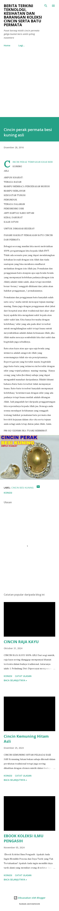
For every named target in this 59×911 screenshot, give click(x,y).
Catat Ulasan (23, 676)
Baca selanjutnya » (15, 680)
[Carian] (46, 6)
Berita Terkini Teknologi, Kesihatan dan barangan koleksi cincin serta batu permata (23, 15)
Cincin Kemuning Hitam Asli (26, 739)
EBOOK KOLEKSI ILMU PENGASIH (23, 838)
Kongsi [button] (8, 492)
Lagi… (21, 45)
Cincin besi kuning (22, 487)
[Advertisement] (29, 85)
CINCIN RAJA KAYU (21, 641)
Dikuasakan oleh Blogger (29, 897)
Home (7, 45)
